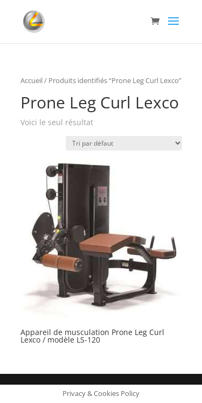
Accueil (31, 80)
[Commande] (124, 143)
